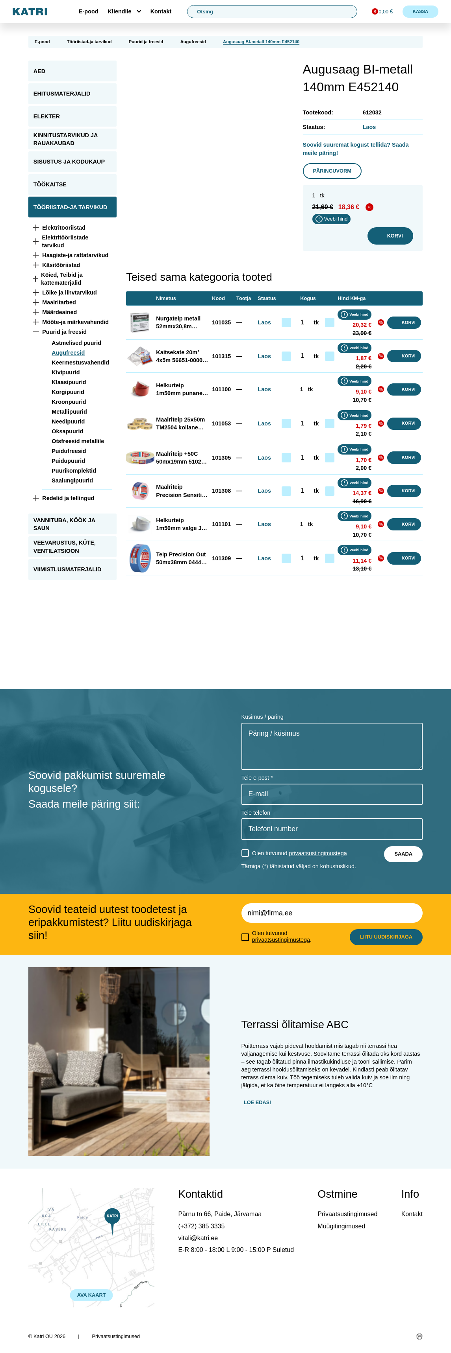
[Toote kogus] (302, 322)
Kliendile (120, 11)
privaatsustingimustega (318, 853)
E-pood (88, 11)
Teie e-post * (257, 778)
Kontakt (161, 11)
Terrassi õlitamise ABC (295, 1024)
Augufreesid (193, 41)
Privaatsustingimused (347, 1214)
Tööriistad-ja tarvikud (89, 41)
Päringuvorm (332, 171)
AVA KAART (91, 1295)
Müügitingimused (341, 1226)
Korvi (390, 236)
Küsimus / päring (262, 717)
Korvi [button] (404, 322)
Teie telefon (256, 813)
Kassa (420, 11)
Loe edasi (257, 1102)
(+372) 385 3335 (201, 1226)
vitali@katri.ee (198, 1238)
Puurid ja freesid (146, 41)
